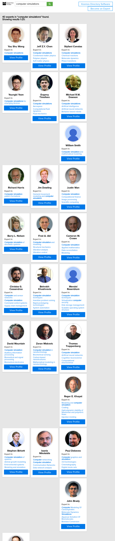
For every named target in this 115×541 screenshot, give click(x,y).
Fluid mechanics (49, 118)
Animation (12, 500)
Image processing (16, 225)
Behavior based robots (86, 118)
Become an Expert (100, 9)
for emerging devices (19, 111)
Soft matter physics (51, 63)
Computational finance (17, 223)
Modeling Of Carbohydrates (87, 440)
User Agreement (88, 533)
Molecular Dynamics (90, 444)
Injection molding (50, 397)
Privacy (78, 533)
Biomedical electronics (52, 338)
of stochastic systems (53, 221)
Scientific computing (16, 228)
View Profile (22, 72)
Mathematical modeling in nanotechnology (88, 341)
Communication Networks (19, 445)
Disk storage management (19, 335)
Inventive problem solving (88, 277)
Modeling (12, 283)
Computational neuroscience (20, 392)
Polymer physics (49, 61)
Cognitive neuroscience (18, 390)
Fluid (14, 497)
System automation (85, 283)
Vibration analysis (84, 227)
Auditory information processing (56, 332)
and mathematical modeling (19, 166)
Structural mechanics (85, 225)
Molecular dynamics (85, 61)
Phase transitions (84, 63)
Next (64, 521)
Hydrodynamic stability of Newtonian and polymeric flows (56, 393)
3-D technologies (50, 444)
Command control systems (54, 280)
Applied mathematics (17, 277)
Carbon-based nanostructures (89, 337)
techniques (90, 275)
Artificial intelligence (85, 113)
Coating (46, 389)
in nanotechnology (87, 331)
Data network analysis (17, 447)
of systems (90, 384)
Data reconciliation (16, 280)
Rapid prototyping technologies (90, 280)
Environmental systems (86, 390)
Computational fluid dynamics (55, 116)
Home (72, 533)
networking (17, 439)
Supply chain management (54, 283)
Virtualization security (21, 332)
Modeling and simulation (87, 392)
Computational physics (18, 502)
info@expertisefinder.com (59, 533)
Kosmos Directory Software (95, 4)
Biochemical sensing (85, 334)
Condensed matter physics (54, 58)
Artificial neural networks (87, 116)
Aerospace (47, 113)
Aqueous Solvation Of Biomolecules (86, 448)
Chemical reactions (85, 58)
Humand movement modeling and (89, 166)
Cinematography (50, 447)
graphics (16, 494)
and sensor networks (56, 275)
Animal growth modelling (87, 387)
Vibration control (84, 230)
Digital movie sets (50, 449)
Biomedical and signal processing (57, 335)
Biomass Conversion (85, 451)
